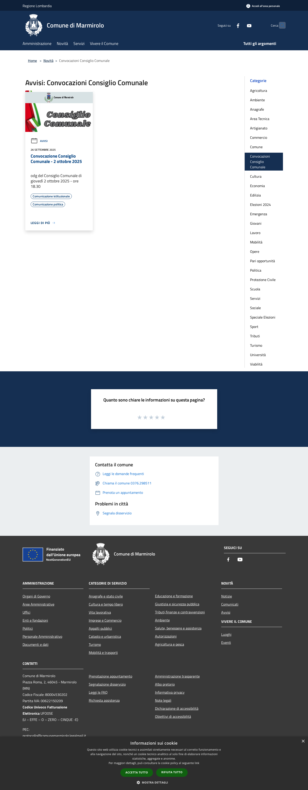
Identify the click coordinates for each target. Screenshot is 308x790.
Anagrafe (257, 109)
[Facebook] (229, 25)
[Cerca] (280, 25)
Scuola (255, 289)
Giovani (255, 223)
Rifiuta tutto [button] (172, 772)
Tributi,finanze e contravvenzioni (180, 612)
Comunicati (229, 604)
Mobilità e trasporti (103, 652)
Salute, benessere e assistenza (178, 628)
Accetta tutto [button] (136, 772)
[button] (154, 782)
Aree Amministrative (38, 604)
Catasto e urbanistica (105, 636)
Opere (254, 251)
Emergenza (258, 214)
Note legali (163, 700)
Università (258, 354)
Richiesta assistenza (104, 700)
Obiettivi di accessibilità (173, 716)
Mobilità (256, 242)
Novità (48, 60)
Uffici (26, 612)
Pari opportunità (262, 261)
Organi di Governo (36, 596)
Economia (257, 185)
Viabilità (256, 364)
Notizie (226, 596)
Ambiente (257, 100)
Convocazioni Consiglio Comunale (260, 162)
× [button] (303, 741)
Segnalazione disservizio (107, 684)
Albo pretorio (165, 684)
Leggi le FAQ (98, 692)
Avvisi (39, 141)
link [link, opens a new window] (197, 763)
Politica (255, 270)
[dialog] (154, 763)
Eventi (226, 642)
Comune (256, 147)
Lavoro (255, 232)
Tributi (255, 336)
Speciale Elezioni (262, 317)
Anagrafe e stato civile (106, 596)
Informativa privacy (170, 692)
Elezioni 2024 (260, 204)
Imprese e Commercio (105, 620)
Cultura (255, 176)
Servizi (255, 298)
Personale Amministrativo (42, 636)
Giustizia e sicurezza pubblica (177, 604)
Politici (28, 628)
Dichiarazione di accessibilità (176, 708)
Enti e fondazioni (35, 620)
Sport (254, 326)
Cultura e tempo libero (106, 604)
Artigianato (258, 128)
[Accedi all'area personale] (263, 6)
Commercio (258, 137)
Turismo (256, 345)
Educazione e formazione (174, 596)
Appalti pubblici (100, 628)
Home (32, 60)
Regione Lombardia (37, 5)
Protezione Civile (263, 279)
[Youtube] (240, 25)
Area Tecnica (259, 118)
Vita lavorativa (100, 612)
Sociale (255, 308)
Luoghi (226, 634)
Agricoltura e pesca (169, 644)
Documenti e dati (36, 644)
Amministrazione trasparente (177, 676)
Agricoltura (258, 90)
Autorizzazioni (166, 636)
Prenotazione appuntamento (110, 676)
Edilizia (255, 195)
